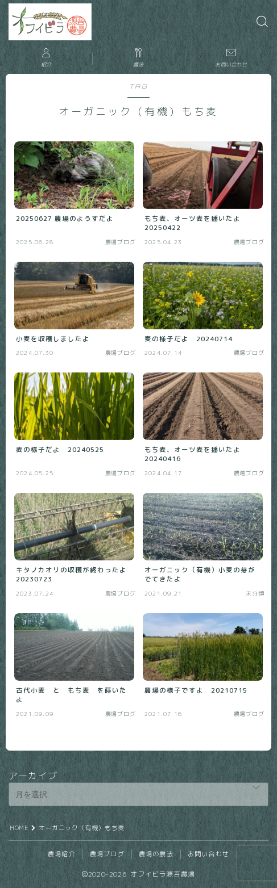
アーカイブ (33, 775)
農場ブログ (107, 853)
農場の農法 (156, 853)
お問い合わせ (208, 853)
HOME (19, 827)
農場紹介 (62, 853)
